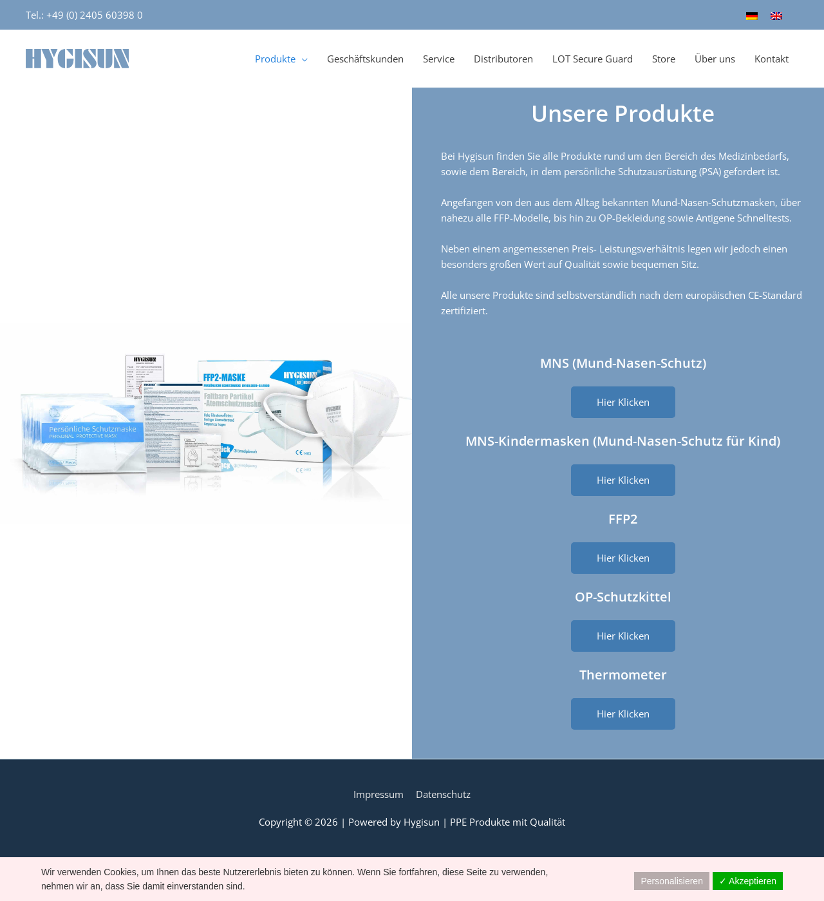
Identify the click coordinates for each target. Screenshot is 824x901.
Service (438, 58)
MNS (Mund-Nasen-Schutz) (623, 363)
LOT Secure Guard (592, 58)
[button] (623, 402)
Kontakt (771, 58)
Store (663, 58)
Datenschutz (443, 794)
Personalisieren (672, 881)
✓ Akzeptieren (747, 881)
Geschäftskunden (365, 58)
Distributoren (503, 58)
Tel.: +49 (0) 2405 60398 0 (84, 14)
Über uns (715, 58)
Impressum (378, 794)
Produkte (275, 58)
